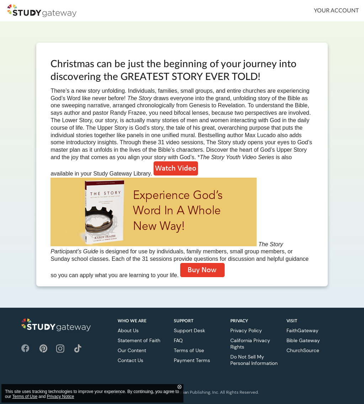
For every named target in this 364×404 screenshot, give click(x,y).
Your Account (336, 11)
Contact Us (130, 360)
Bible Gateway (303, 340)
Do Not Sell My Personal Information (254, 360)
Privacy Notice (60, 396)
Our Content (132, 350)
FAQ (178, 340)
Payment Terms (192, 360)
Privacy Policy (246, 330)
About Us (128, 330)
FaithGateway (302, 330)
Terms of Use (189, 350)
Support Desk (189, 330)
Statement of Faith (139, 340)
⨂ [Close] (179, 386)
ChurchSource (303, 350)
